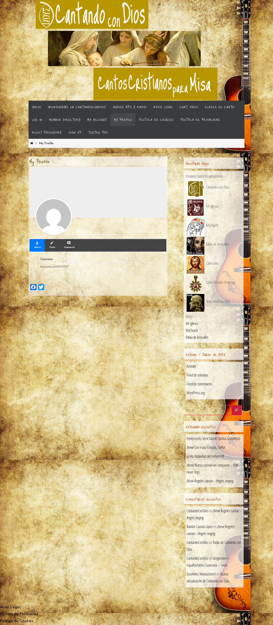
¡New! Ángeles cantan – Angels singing (210, 481)
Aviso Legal (10, 608)
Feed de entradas (197, 375)
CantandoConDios (198, 511)
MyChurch (192, 330)
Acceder (191, 366)
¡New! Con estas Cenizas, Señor (206, 447)
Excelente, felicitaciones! (201, 574)
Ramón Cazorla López (200, 527)
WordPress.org (196, 393)
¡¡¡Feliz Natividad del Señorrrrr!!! (205, 456)
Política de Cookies (16, 621)
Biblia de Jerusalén (197, 337)
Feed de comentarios (199, 384)
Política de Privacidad (19, 615)
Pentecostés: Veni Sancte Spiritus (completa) (213, 438)
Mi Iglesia (192, 323)
